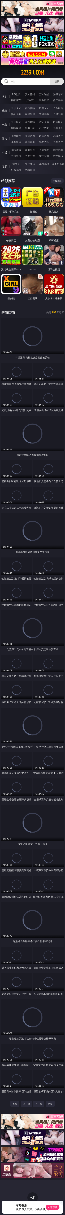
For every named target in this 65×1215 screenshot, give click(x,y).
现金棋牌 (44, 100)
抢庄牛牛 (58, 100)
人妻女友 (44, 150)
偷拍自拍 (30, 122)
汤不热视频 (58, 163)
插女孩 (16, 163)
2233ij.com (32, 72)
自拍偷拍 (30, 108)
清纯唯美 (30, 142)
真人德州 (30, 94)
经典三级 (30, 128)
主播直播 (44, 114)
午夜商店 (30, 163)
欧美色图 (44, 136)
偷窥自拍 (16, 136)
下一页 (38, 1103)
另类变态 (58, 128)
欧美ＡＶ (44, 108)
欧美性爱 (58, 122)
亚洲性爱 (16, 122)
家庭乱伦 (30, 150)
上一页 (26, 1103)
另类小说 (30, 155)
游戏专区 (58, 94)
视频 (4, 111)
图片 (4, 138)
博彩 (4, 97)
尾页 (50, 1103)
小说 (4, 152)
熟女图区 (44, 142)
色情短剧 (30, 169)
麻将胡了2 (16, 100)
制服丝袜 (16, 128)
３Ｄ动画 (58, 108)
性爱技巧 (58, 155)
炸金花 (30, 100)
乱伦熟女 (44, 128)
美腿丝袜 (16, 142)
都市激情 (16, 150)
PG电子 (16, 94)
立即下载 (52, 1207)
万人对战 (44, 94)
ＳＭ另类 (58, 114)
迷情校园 (16, 155)
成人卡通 (44, 122)
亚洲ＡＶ (16, 108)
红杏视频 (16, 169)
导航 (4, 166)
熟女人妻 (16, 114)
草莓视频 (44, 163)
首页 (14, 1103)
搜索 (57, 81)
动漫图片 (58, 136)
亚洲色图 (30, 136)
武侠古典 (58, 150)
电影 (4, 124)
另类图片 (58, 142)
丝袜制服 (30, 114)
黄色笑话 (44, 155)
